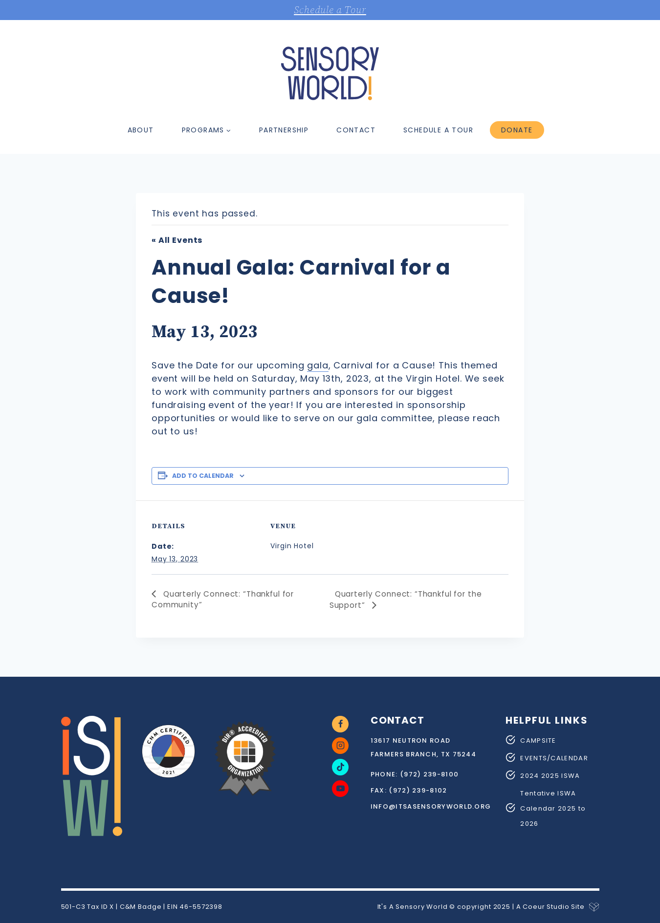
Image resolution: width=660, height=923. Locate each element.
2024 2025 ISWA (550, 775)
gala (317, 365)
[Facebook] (340, 723)
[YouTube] (340, 788)
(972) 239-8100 (429, 773)
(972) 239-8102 (418, 789)
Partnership (283, 130)
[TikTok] (340, 766)
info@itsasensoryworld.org (431, 806)
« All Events (177, 240)
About (141, 130)
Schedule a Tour (330, 10)
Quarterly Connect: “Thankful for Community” (227, 599)
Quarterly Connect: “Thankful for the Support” (409, 599)
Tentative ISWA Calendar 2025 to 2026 (553, 808)
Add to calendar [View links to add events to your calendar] (203, 476)
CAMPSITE (538, 740)
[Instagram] (340, 745)
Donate (516, 130)
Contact (355, 130)
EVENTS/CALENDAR (554, 757)
